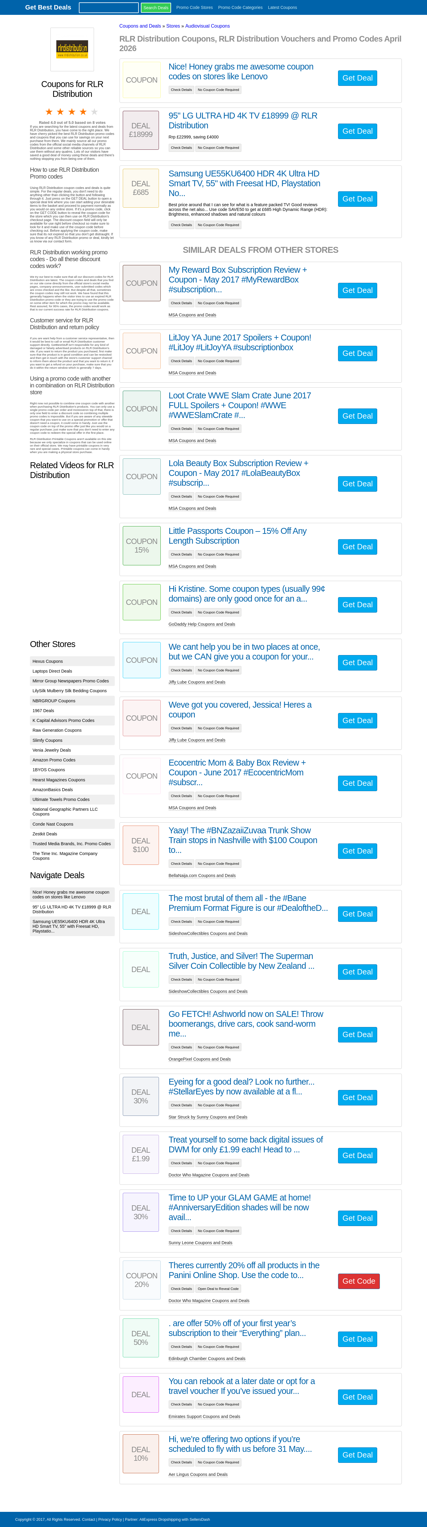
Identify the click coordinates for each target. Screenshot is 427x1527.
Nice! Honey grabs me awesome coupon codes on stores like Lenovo (71, 894)
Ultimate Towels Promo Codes (61, 799)
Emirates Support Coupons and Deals (204, 1416)
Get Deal (357, 78)
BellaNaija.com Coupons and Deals (202, 875)
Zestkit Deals (45, 834)
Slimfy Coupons (48, 740)
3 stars (72, 111)
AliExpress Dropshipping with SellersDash (174, 1519)
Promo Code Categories (240, 7)
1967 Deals (43, 710)
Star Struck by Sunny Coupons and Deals (208, 1117)
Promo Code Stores (194, 7)
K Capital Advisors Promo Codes (64, 720)
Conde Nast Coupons (53, 824)
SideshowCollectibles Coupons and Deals (208, 933)
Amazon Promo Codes (54, 760)
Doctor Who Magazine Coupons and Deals (209, 1175)
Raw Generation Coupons (57, 730)
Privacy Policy (110, 1519)
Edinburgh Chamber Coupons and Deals (207, 1358)
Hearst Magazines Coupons (59, 779)
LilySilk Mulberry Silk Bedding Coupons (70, 690)
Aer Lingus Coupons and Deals (198, 1474)
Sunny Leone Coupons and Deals (200, 1242)
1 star (49, 111)
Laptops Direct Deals (52, 671)
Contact (88, 1519)
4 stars (83, 111)
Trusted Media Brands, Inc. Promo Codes (72, 843)
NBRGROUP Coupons (54, 700)
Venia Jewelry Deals (52, 750)
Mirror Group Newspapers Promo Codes (71, 681)
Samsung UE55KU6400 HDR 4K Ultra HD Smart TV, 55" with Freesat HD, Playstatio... (69, 926)
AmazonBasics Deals (53, 789)
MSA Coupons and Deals (192, 315)
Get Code (358, 1281)
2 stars (60, 111)
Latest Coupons (282, 7)
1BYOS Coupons (49, 769)
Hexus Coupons (48, 661)
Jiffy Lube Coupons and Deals (197, 682)
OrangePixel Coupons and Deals (200, 1059)
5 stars (95, 111)
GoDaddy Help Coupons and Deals (202, 624)
